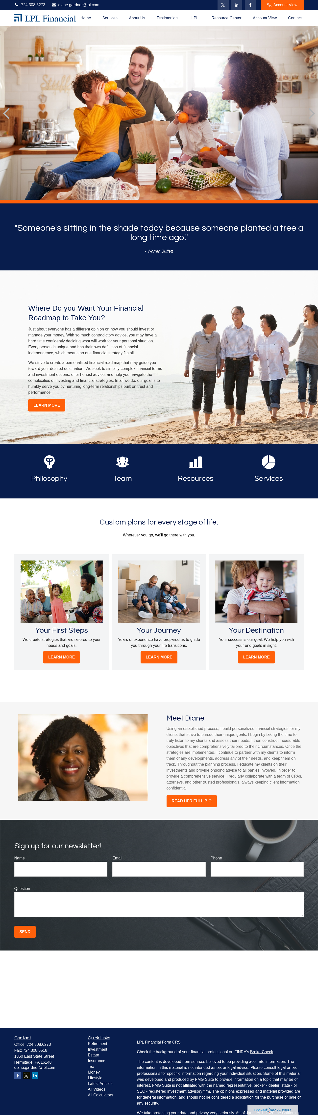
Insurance (96, 1061)
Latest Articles (100, 1084)
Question (22, 888)
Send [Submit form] (25, 932)
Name (19, 858)
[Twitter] (223, 5)
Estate (93, 1055)
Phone (216, 858)
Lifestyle (95, 1078)
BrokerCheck (261, 1052)
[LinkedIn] (236, 5)
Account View (282, 5)
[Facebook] (250, 5)
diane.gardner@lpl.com (75, 5)
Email (117, 858)
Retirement (97, 1044)
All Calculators (100, 1095)
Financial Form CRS (163, 1042)
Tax (91, 1066)
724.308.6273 (29, 5)
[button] (85, 18)
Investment (97, 1049)
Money (94, 1072)
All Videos (96, 1089)
